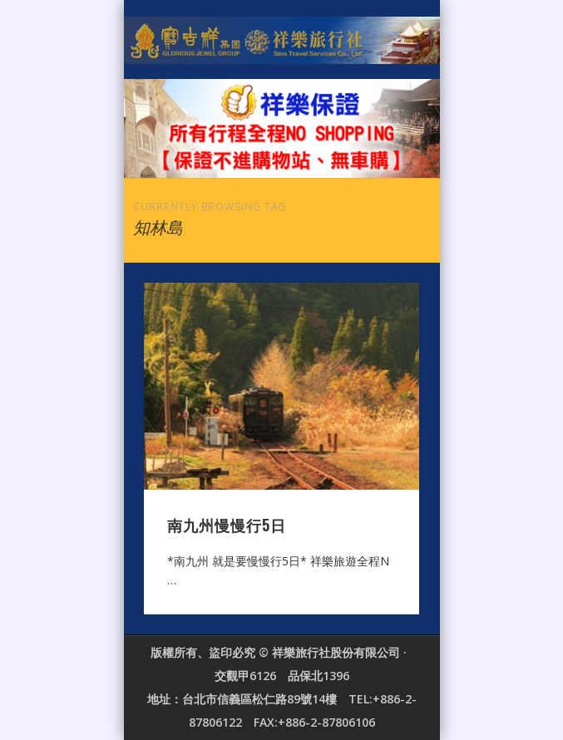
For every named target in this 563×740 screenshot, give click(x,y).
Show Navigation (378, 149)
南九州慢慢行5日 (226, 524)
